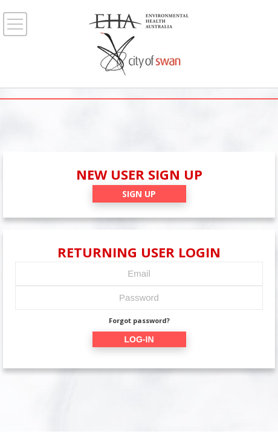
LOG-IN (139, 339)
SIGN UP (139, 194)
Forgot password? (139, 320)
